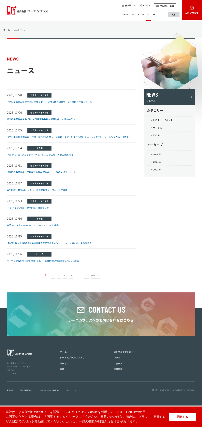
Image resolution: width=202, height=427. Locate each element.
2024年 (159, 172)
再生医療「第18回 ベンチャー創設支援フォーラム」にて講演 (45, 194)
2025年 (159, 163)
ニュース (138, 15)
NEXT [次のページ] (97, 281)
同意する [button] (182, 416)
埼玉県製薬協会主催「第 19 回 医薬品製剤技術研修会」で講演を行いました (54, 119)
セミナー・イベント (167, 123)
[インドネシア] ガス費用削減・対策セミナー (35, 212)
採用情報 (153, 15)
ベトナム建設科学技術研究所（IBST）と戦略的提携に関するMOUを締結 (52, 265)
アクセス (140, 5)
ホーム (7, 30)
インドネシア (13, 394)
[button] (140, 421)
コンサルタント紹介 (158, 5)
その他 (158, 142)
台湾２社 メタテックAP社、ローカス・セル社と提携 (40, 229)
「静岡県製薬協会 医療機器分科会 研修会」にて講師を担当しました (51, 176)
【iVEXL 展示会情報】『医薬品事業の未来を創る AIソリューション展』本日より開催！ (61, 247)
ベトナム (11, 391)
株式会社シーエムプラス (19, 384)
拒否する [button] (159, 416)
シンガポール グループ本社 (21, 387)
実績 (114, 15)
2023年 (159, 182)
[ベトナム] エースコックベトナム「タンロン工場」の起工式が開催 (49, 158)
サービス (102, 15)
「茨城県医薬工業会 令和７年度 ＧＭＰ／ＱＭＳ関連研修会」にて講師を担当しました (61, 101)
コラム (125, 15)
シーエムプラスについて (77, 15)
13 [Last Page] (88, 283)
